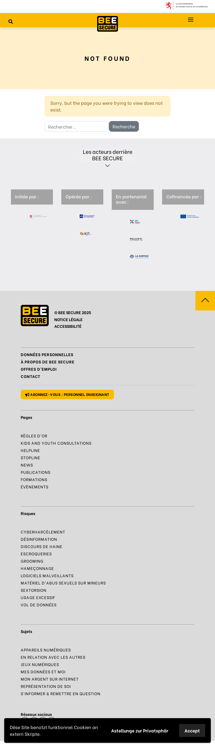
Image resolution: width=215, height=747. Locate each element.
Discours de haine (41, 546)
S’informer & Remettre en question (61, 693)
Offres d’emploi (39, 369)
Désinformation (39, 539)
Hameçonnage (37, 568)
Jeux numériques (40, 664)
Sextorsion (33, 590)
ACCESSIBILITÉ (67, 326)
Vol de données (39, 604)
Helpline (30, 450)
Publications (35, 472)
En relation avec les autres (53, 657)
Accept (192, 730)
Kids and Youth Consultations (56, 443)
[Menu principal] (190, 19)
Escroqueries (36, 553)
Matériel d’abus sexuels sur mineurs (63, 583)
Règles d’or (34, 436)
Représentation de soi (46, 686)
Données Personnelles (47, 354)
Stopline (30, 457)
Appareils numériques (46, 650)
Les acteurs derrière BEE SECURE (107, 154)
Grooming (32, 561)
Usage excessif (38, 597)
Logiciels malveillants (47, 575)
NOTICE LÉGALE (68, 319)
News (27, 465)
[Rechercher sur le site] (10, 21)
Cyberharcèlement (43, 532)
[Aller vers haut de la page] (205, 300)
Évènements (34, 487)
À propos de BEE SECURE (47, 362)
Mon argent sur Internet (50, 679)
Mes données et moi (43, 671)
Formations (34, 479)
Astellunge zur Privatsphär (139, 730)
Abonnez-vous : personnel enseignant (67, 394)
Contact (30, 376)
